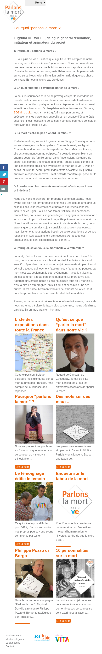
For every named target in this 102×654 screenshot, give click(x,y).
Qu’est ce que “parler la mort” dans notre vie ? (71, 324)
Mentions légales (15, 639)
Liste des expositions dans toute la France (32, 324)
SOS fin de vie (22, 112)
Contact (10, 646)
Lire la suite (22, 466)
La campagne (13, 642)
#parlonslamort (14, 635)
